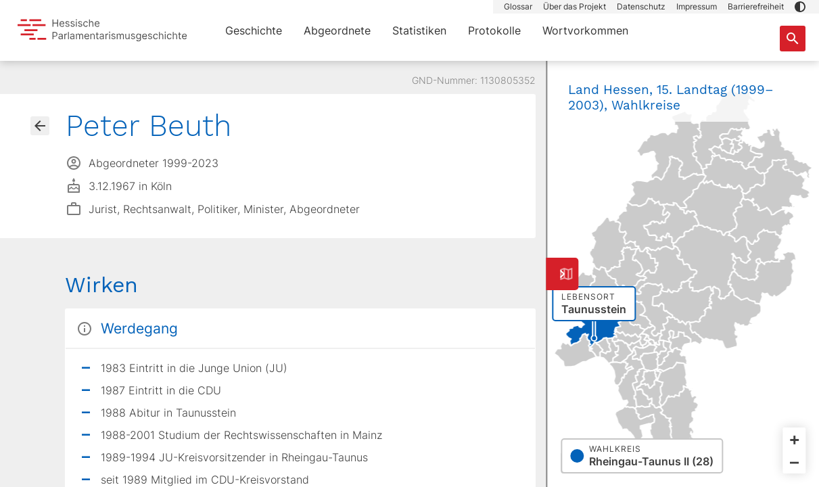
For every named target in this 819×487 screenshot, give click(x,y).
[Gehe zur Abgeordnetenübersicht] (39, 125)
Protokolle (494, 30)
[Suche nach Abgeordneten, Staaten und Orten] (792, 38)
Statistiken (419, 30)
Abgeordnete (337, 30)
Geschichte (253, 30)
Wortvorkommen (585, 30)
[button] (800, 6)
